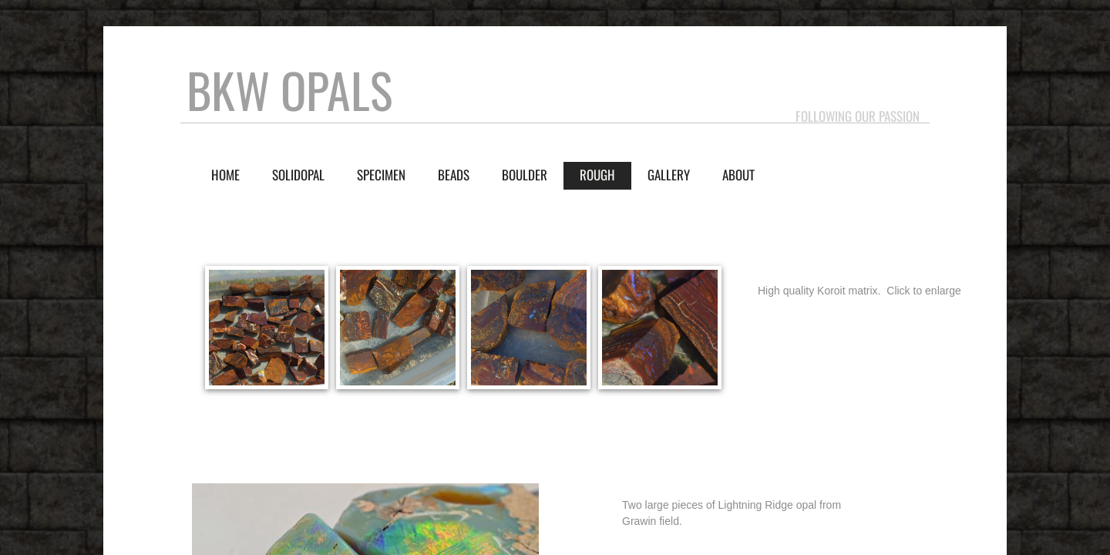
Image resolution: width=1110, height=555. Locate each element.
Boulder (524, 174)
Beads (453, 174)
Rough (597, 174)
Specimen (381, 174)
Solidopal (298, 174)
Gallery (669, 174)
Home (225, 174)
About (738, 174)
